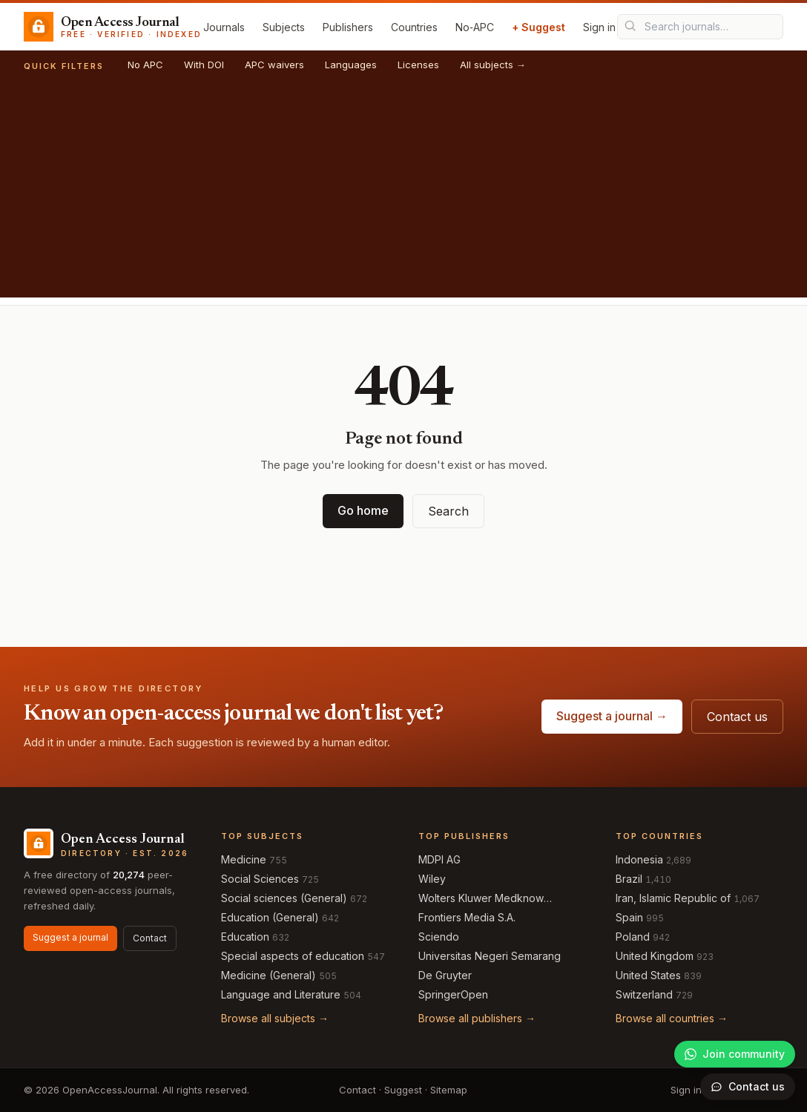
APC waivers (274, 64)
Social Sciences (260, 878)
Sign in (599, 27)
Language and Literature (280, 994)
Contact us (737, 716)
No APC (145, 64)
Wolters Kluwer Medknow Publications (481, 899)
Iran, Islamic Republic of (673, 898)
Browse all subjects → (275, 1018)
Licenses (418, 64)
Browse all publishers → (477, 1018)
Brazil (629, 878)
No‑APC (474, 27)
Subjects (284, 27)
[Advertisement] (403, 193)
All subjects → (493, 64)
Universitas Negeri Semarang (489, 956)
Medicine (243, 859)
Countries (414, 27)
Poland (633, 936)
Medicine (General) (268, 975)
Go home (363, 510)
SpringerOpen (453, 994)
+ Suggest (538, 27)
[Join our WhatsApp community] (734, 1054)
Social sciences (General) (284, 898)
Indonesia (639, 859)
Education (245, 936)
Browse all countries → (672, 1018)
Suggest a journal (70, 937)
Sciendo (438, 936)
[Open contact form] (747, 1086)
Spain (629, 917)
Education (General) (270, 917)
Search (448, 511)
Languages (351, 64)
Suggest (403, 1090)
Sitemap (448, 1090)
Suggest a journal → (612, 715)
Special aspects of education (292, 956)
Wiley (432, 878)
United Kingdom (655, 956)
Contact (150, 938)
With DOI (204, 64)
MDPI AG (439, 859)
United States (648, 975)
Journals (224, 27)
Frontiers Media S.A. (467, 917)
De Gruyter (445, 975)
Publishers (348, 27)
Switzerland (644, 994)
